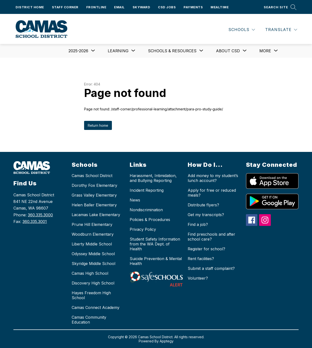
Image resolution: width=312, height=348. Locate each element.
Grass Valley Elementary (94, 195)
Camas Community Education (89, 320)
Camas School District (92, 175)
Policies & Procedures (150, 219)
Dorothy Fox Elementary (94, 185)
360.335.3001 (34, 221)
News (135, 200)
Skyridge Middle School (93, 263)
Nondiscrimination (146, 209)
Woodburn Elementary (93, 234)
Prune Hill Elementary (92, 224)
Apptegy (167, 341)
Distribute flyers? (203, 204)
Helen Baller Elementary (94, 204)
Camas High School (90, 273)
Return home (98, 125)
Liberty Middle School (92, 244)
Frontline (96, 7)
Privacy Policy (143, 229)
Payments (193, 7)
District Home (30, 7)
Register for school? (206, 248)
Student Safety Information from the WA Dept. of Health (155, 244)
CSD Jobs (167, 7)
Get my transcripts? (206, 214)
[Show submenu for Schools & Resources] (172, 51)
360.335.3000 (40, 214)
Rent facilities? (201, 258)
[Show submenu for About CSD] (228, 51)
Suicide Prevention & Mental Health (156, 261)
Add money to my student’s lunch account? (213, 178)
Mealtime (220, 7)
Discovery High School (93, 283)
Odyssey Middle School (93, 253)
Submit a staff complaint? (211, 268)
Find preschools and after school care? (211, 237)
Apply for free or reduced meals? (212, 193)
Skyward (141, 7)
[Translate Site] (281, 30)
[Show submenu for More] (265, 51)
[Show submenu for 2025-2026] (78, 51)
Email (119, 7)
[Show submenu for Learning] (118, 51)
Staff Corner (65, 7)
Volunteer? (198, 278)
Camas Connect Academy (95, 307)
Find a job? (198, 224)
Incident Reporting (147, 190)
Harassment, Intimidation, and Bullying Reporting (153, 178)
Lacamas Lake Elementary (96, 214)
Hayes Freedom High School (91, 295)
